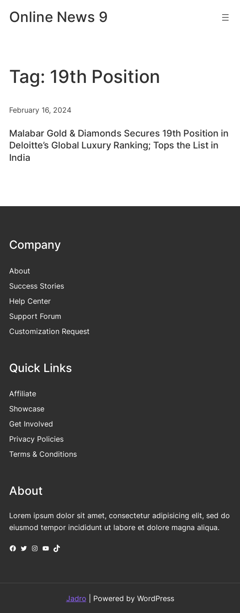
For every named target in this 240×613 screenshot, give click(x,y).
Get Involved (31, 423)
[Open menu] (225, 17)
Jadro (76, 598)
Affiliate (22, 393)
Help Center (30, 301)
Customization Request (49, 331)
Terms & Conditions (43, 454)
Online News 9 (58, 17)
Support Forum (35, 316)
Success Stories (36, 285)
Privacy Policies (36, 438)
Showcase (26, 408)
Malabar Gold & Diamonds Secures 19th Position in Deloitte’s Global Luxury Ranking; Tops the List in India (119, 145)
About (19, 270)
